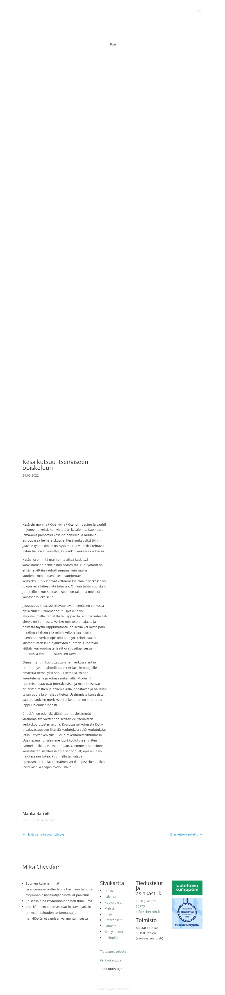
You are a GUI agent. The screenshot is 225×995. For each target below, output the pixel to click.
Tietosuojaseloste (113, 951)
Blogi (112, 44)
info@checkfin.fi (148, 912)
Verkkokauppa (110, 960)
